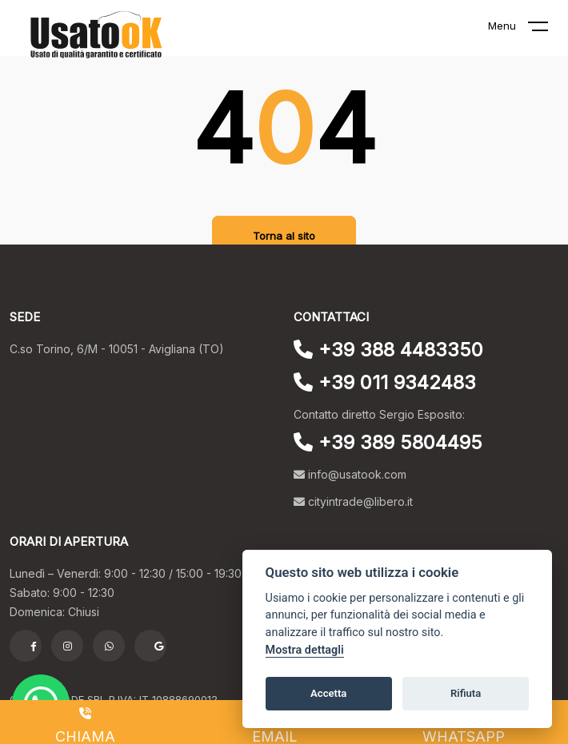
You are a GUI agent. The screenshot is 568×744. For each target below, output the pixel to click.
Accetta (328, 693)
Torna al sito (284, 235)
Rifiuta (465, 693)
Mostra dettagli (305, 650)
